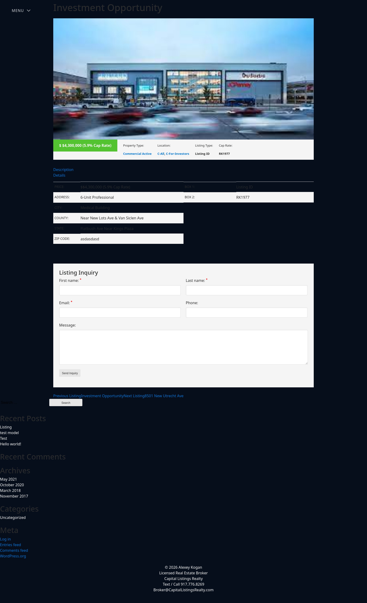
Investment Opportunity (88, 395)
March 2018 (10, 490)
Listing (6, 427)
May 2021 (8, 479)
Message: (67, 325)
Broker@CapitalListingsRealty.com (183, 589)
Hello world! (10, 444)
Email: (65, 302)
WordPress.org (13, 556)
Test (3, 438)
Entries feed (10, 544)
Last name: (197, 280)
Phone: (192, 302)
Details (59, 175)
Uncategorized (13, 517)
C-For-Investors (177, 154)
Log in (5, 539)
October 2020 (12, 484)
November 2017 (14, 496)
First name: (70, 280)
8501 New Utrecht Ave (154, 395)
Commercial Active (137, 154)
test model (9, 432)
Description (63, 169)
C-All (160, 154)
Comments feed (14, 550)
